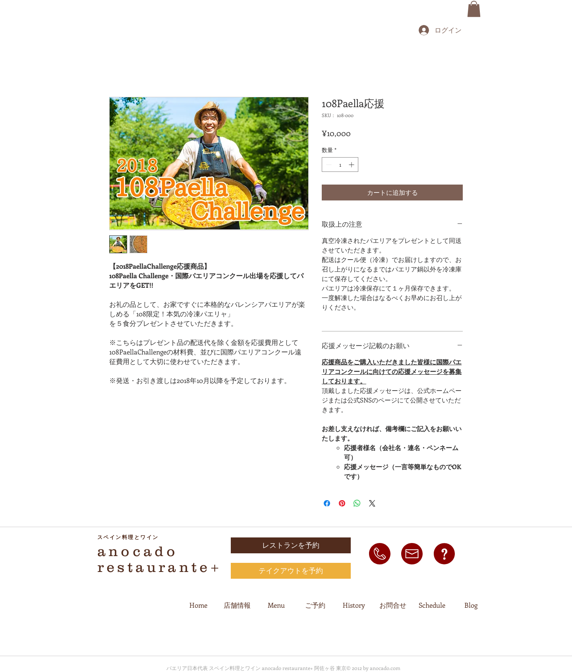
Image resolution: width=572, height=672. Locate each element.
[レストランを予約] (291, 545)
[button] (474, 9)
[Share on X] (372, 503)
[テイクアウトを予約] (291, 571)
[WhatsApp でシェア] (357, 503)
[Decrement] (328, 164)
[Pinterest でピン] (342, 503)
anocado (137, 551)
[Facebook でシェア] (327, 503)
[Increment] (352, 164)
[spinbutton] (340, 164)
